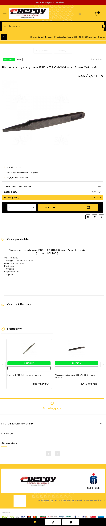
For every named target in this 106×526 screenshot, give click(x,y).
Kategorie (11, 26)
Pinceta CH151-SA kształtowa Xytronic (24, 375)
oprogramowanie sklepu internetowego (77, 500)
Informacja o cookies (47, 500)
